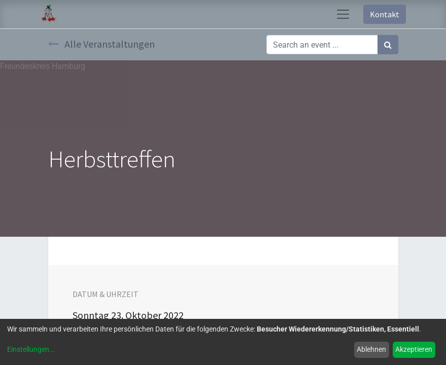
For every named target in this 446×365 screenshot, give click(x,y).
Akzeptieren (413, 349)
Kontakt (384, 14)
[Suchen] (388, 44)
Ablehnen (371, 349)
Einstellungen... (31, 349)
